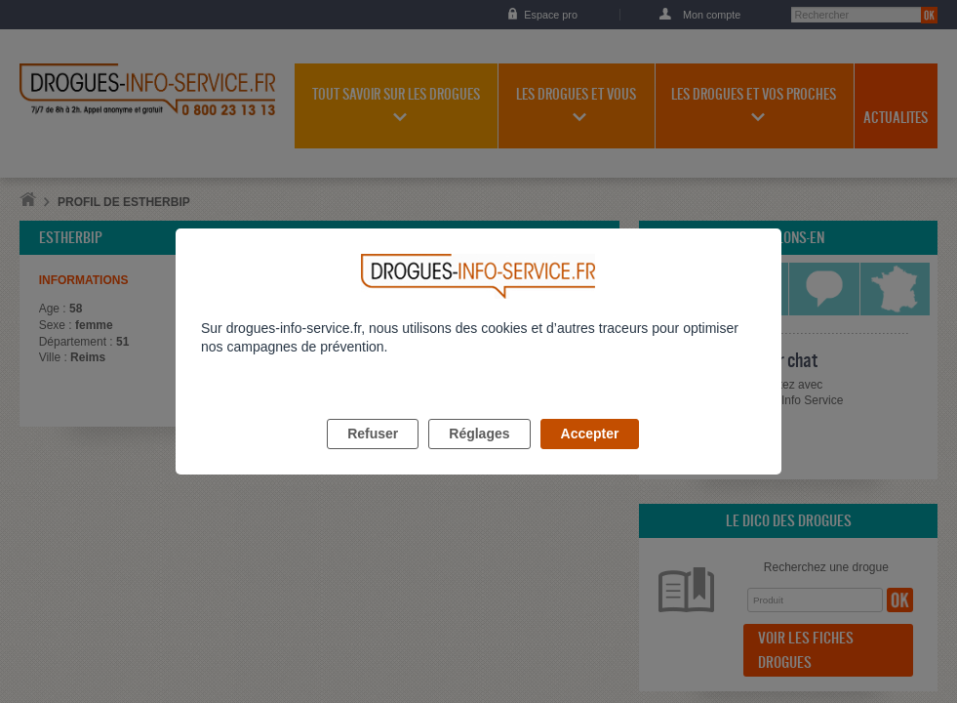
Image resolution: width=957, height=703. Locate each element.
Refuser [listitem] (372, 456)
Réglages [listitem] (479, 456)
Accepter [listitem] (590, 456)
